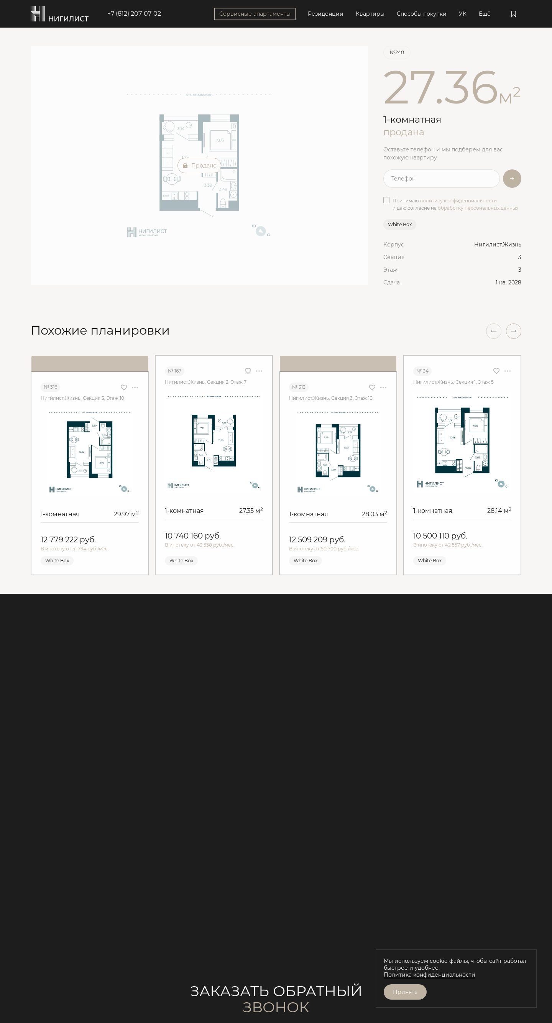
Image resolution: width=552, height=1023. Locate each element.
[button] (513, 331)
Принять (405, 992)
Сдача (391, 282)
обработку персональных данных (478, 208)
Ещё (485, 13)
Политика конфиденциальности (429, 974)
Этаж (390, 269)
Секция (393, 257)
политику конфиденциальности (458, 201)
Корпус (393, 244)
